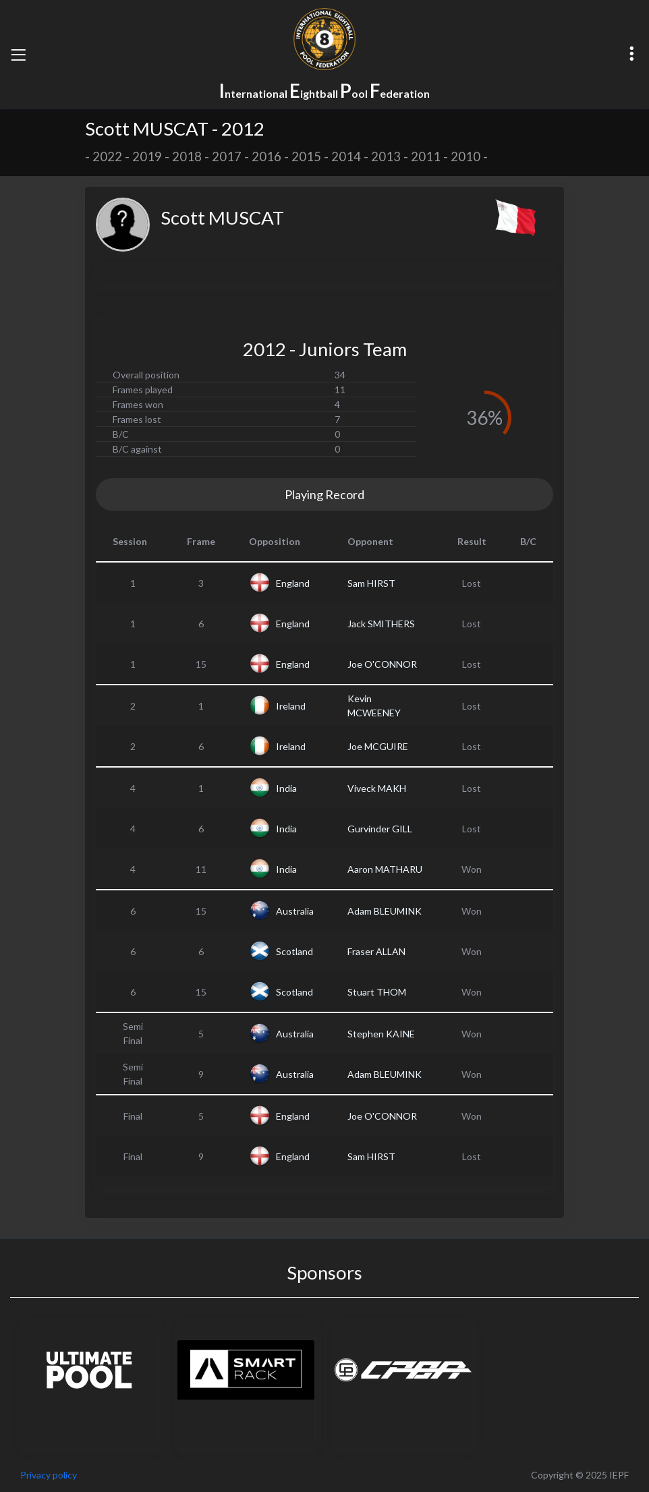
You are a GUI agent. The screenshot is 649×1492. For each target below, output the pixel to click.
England (293, 583)
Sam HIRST (371, 583)
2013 (386, 156)
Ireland (291, 706)
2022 (107, 156)
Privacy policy (48, 1475)
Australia (295, 911)
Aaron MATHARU (384, 869)
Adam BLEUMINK (384, 911)
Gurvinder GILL (379, 828)
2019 (147, 156)
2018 (187, 156)
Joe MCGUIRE (377, 746)
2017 (227, 156)
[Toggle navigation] (18, 54)
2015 (306, 156)
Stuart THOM (376, 992)
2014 (346, 156)
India (286, 788)
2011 (426, 156)
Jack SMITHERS (381, 623)
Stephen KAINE (381, 1033)
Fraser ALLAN (376, 951)
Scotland (294, 951)
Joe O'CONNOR (382, 664)
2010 (465, 156)
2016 (266, 156)
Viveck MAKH (376, 788)
